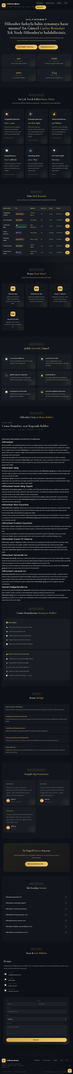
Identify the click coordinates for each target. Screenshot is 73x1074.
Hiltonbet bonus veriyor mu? (36, 920)
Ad (7, 1000)
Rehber (59, 3)
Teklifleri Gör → (9, 138)
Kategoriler (40, 3)
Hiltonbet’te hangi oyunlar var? (36, 914)
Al (67, 214)
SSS (66, 3)
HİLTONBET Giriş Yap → (26, 47)
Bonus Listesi (50, 3)
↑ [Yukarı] (69, 1061)
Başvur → (54, 174)
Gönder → (36, 1040)
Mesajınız (9, 1023)
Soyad (38, 1000)
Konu (7, 1015)
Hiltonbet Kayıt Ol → (48, 47)
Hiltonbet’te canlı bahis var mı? (36, 932)
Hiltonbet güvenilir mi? (36, 897)
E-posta (8, 1008)
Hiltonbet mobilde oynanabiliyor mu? (36, 926)
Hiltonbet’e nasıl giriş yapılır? (36, 903)
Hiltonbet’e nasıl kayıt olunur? (36, 909)
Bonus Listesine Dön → (36, 864)
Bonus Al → (40, 7)
